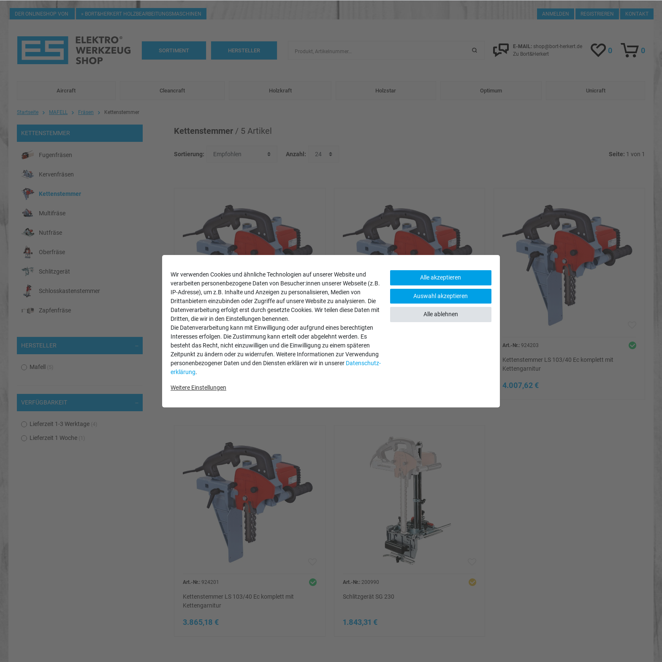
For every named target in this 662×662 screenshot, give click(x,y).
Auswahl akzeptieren (440, 296)
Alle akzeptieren (440, 277)
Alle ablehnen (440, 314)
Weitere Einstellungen (198, 387)
